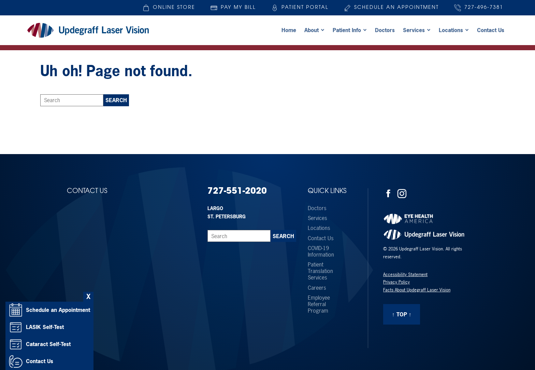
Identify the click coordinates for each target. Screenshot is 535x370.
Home (288, 30)
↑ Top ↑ (401, 314)
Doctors (385, 30)
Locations (451, 30)
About (311, 30)
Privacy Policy (396, 282)
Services (414, 30)
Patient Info (347, 30)
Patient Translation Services (320, 271)
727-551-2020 (237, 191)
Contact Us (490, 30)
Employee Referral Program (319, 304)
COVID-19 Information (321, 251)
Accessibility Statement (405, 274)
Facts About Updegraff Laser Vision (416, 290)
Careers (317, 288)
